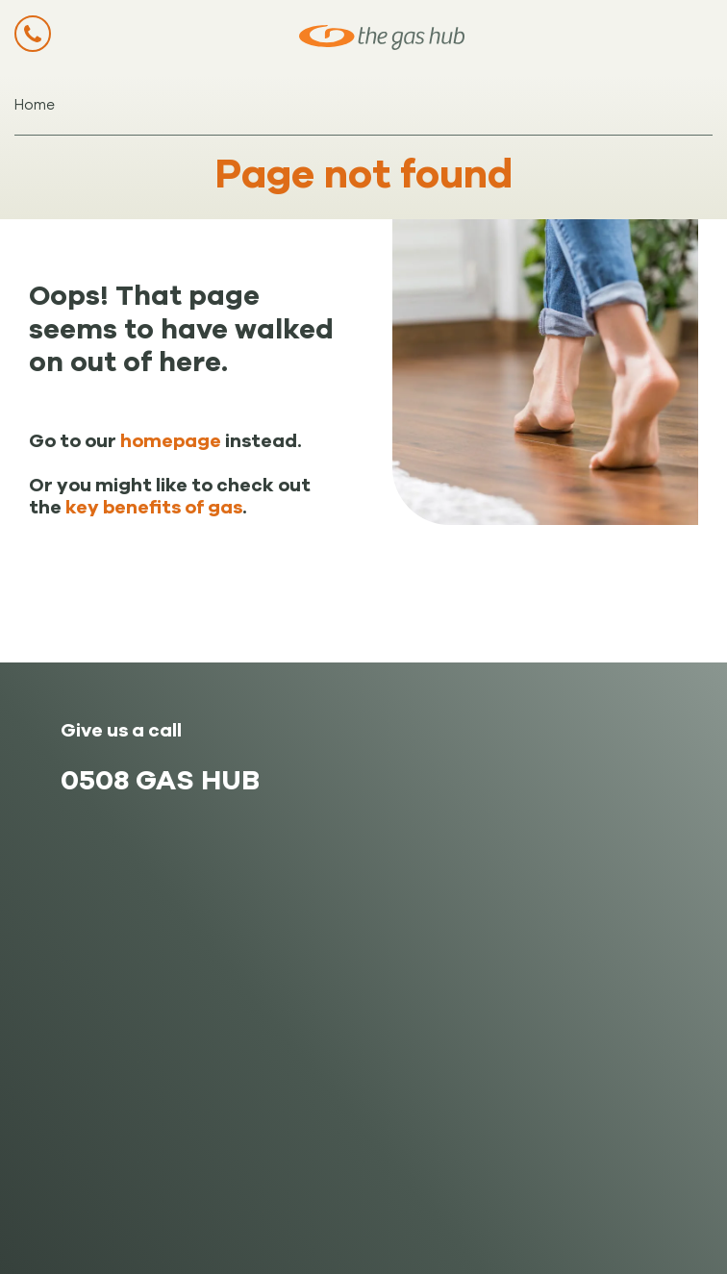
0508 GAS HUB (160, 780)
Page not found (364, 174)
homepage (170, 441)
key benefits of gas (153, 507)
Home (34, 104)
